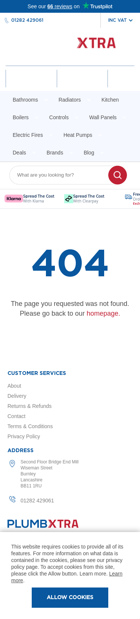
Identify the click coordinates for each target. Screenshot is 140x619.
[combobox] (63, 175)
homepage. (103, 313)
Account (31, 85)
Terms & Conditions (30, 426)
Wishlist (82, 85)
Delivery (17, 396)
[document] (70, 575)
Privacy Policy (23, 436)
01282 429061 (27, 20)
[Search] (117, 175)
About (14, 386)
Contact (16, 416)
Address (20, 450)
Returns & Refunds (29, 406)
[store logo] (70, 46)
